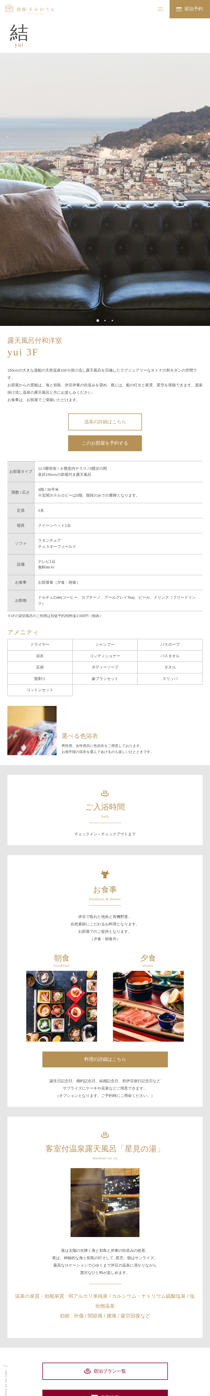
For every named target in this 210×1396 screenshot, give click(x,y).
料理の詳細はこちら (105, 1059)
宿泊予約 (193, 8)
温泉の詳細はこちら (105, 421)
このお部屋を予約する (105, 443)
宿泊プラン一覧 (110, 1371)
